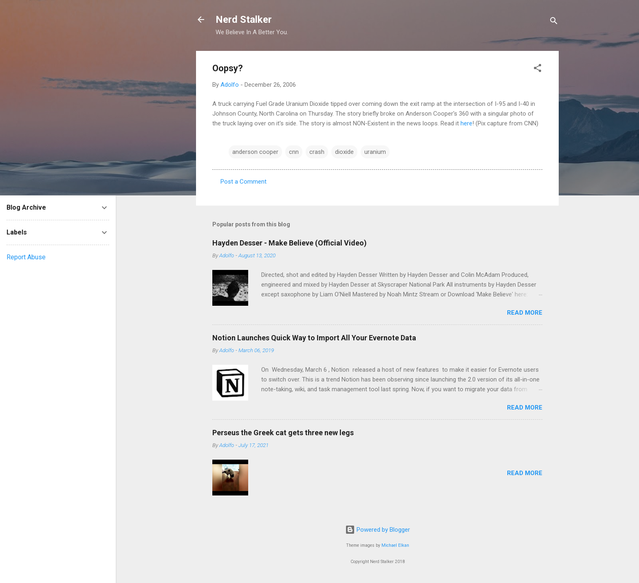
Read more (524, 312)
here (466, 123)
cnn (294, 152)
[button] (537, 69)
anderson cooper (255, 152)
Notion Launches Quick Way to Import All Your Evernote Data (314, 337)
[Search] (554, 22)
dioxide (344, 152)
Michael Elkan (395, 545)
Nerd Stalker (244, 19)
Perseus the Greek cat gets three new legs (283, 432)
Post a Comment (243, 181)
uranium (375, 152)
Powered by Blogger (377, 529)
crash (316, 152)
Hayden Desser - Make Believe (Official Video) (289, 243)
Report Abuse (26, 257)
